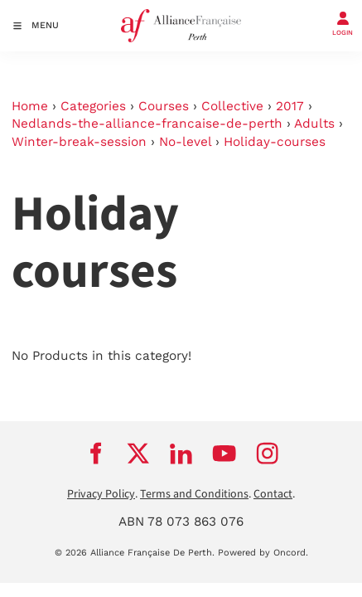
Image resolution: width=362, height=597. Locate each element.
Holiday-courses (275, 141)
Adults (314, 123)
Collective (232, 106)
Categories (93, 106)
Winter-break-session (79, 141)
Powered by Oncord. (263, 552)
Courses (163, 106)
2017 (290, 106)
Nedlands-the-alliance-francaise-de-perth (147, 123)
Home (30, 106)
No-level (185, 141)
